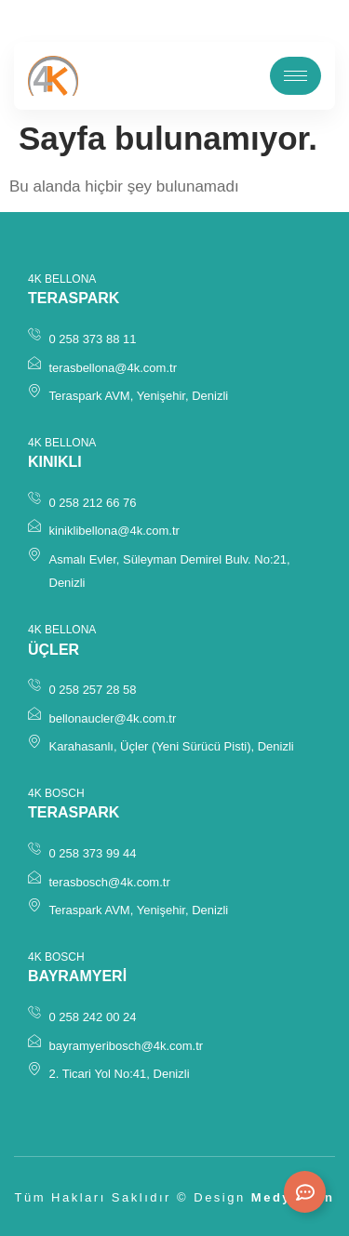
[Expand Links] (305, 1192)
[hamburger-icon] (295, 76)
